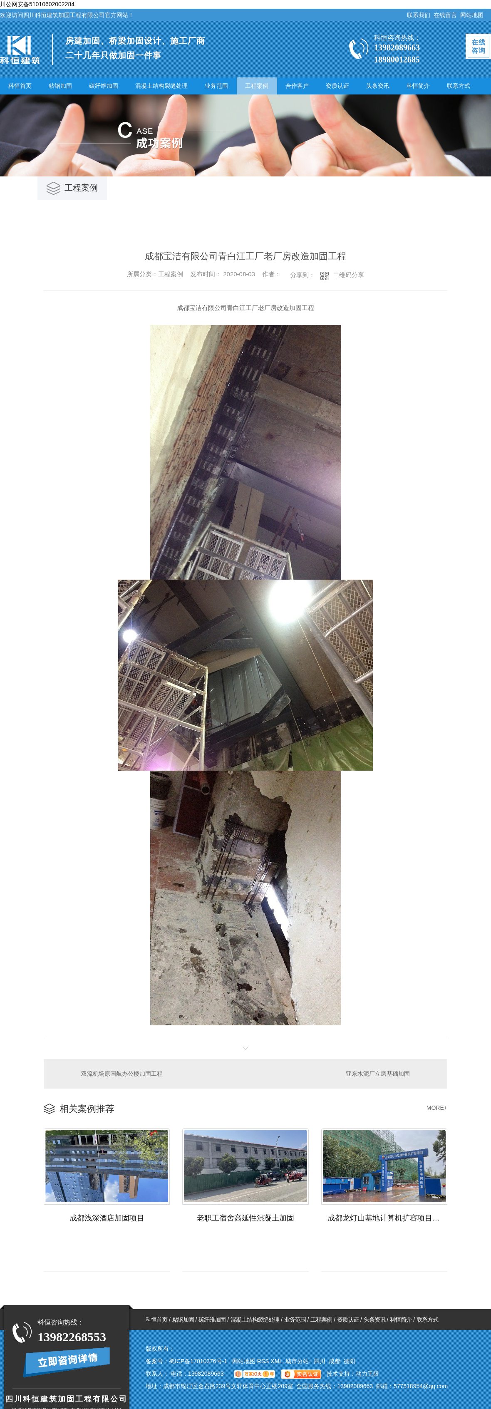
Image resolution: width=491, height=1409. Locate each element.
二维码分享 (348, 274)
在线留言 (445, 15)
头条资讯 (377, 85)
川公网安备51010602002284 (37, 4)
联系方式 (458, 85)
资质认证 (337, 85)
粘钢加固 (60, 85)
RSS (264, 1361)
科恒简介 (418, 85)
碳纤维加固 (103, 85)
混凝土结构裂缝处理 (161, 85)
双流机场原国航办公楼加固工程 (122, 1073)
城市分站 (297, 1361)
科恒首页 (20, 85)
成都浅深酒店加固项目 (106, 1218)
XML (277, 1361)
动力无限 (367, 1374)
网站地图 (472, 15)
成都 (334, 1361)
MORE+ (437, 1107)
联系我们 (418, 15)
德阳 (349, 1361)
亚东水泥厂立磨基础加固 (378, 1073)
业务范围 (216, 85)
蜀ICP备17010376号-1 (198, 1361)
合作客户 (297, 85)
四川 (319, 1361)
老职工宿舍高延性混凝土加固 (245, 1218)
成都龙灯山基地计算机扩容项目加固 (387, 1218)
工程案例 (256, 85)
